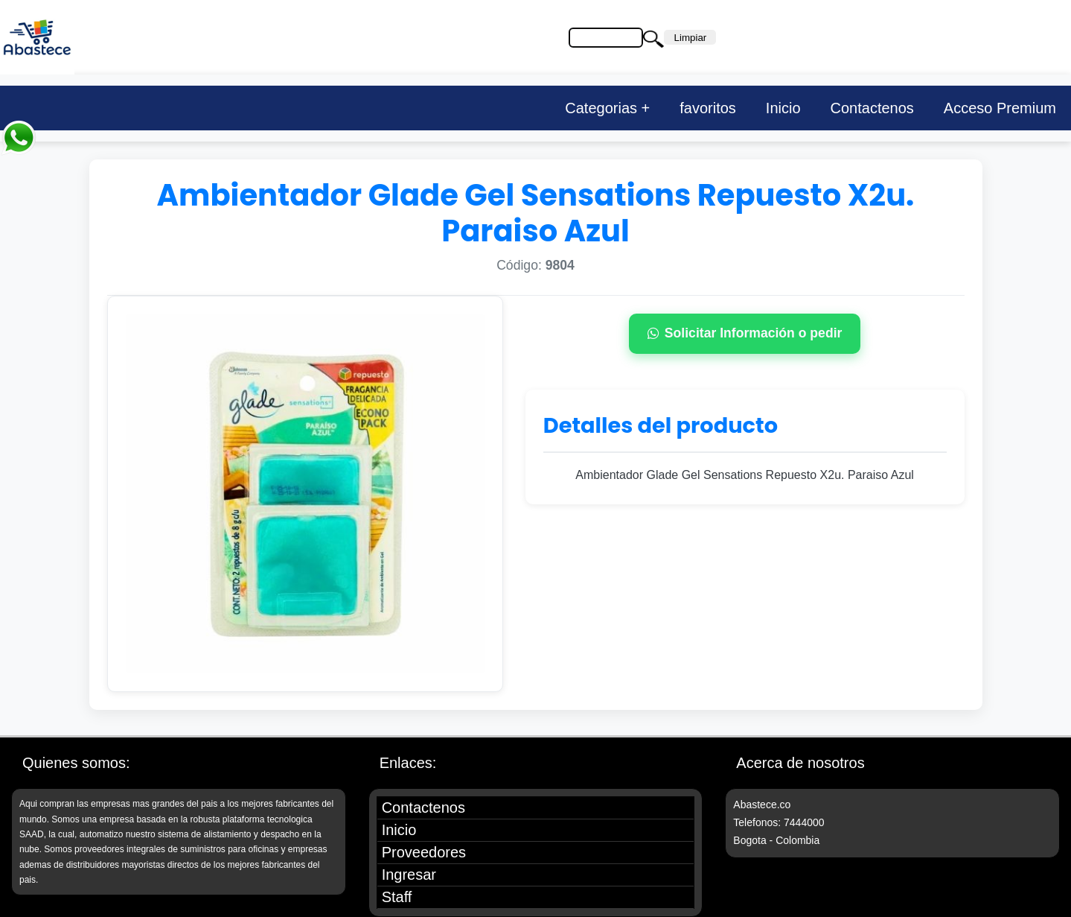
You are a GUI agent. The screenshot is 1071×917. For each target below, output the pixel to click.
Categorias (601, 108)
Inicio (783, 108)
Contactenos (872, 108)
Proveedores (424, 852)
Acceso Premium (1000, 108)
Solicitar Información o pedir (745, 333)
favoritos (708, 108)
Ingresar (409, 874)
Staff (397, 897)
